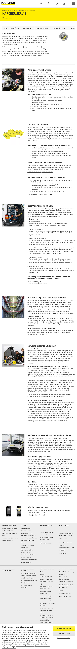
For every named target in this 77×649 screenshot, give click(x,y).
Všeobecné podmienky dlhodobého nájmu (46, 588)
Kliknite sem (62, 553)
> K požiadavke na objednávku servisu (40, 172)
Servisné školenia (58, 28)
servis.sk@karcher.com (39, 283)
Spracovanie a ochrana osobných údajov (47, 619)
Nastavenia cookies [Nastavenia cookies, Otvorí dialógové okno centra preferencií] (63, 638)
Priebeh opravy (42, 28)
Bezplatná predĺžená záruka (27, 542)
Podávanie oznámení (46, 576)
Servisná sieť (27, 28)
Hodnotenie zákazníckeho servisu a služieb (29, 561)
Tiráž (41, 572)
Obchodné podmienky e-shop (9, 534)
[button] (73, 28)
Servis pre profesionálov (28, 535)
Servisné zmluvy (26, 531)
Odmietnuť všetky (64, 633)
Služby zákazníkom (11, 28)
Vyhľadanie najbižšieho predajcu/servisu (28, 556)
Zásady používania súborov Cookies (23, 646)
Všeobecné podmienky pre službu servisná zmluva (46, 611)
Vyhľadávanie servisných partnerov (40, 194)
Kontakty (42, 574)
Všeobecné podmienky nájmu (46, 583)
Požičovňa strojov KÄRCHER (26, 586)
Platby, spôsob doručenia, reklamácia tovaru (10, 530)
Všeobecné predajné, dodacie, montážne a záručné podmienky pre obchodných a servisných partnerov (47, 601)
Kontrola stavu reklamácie (29, 538)
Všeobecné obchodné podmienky (46, 592)
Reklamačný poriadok (46, 615)
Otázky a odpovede (46, 579)
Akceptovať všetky (64, 628)
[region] (38, 636)
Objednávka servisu (27, 533)
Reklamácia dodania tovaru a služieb (27, 551)
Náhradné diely (26, 528)
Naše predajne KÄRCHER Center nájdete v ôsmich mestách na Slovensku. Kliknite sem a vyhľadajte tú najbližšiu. (29, 578)
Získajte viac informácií (37, 515)
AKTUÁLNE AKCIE (7, 540)
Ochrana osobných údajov (10, 538)
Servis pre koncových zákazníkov (27, 546)
